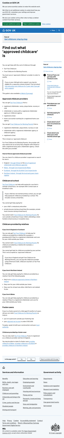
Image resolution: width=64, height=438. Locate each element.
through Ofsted (15, 163)
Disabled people (7, 406)
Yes (23, 359)
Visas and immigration (30, 404)
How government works (51, 402)
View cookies (46, 24)
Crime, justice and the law (10, 402)
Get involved (47, 406)
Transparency (47, 398)
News (45, 382)
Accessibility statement (28, 421)
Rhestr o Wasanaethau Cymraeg (28, 423)
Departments (47, 379)
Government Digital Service (11, 425)
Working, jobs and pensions (32, 408)
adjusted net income (14, 321)
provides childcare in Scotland (25, 343)
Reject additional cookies (31, 24)
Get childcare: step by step (15, 39)
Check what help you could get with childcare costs (53, 87)
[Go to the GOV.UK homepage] (8, 30)
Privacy (9, 421)
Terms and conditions (9, 423)
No (32, 359)
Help (4, 421)
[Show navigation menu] (52, 30)
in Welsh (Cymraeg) (26, 93)
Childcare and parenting (10, 393)
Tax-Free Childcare (16, 103)
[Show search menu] (59, 30)
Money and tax (28, 395)
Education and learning (30, 379)
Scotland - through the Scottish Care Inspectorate (20, 170)
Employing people (29, 382)
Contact (40, 421)
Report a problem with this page (49, 359)
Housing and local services (31, 391)
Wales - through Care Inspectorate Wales (17, 168)
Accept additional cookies (11, 24)
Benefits (5, 379)
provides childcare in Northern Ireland (14, 345)
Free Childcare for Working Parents (21, 124)
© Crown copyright (55, 433)
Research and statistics (51, 389)
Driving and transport (9, 410)
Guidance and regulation (51, 386)
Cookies (16, 421)
